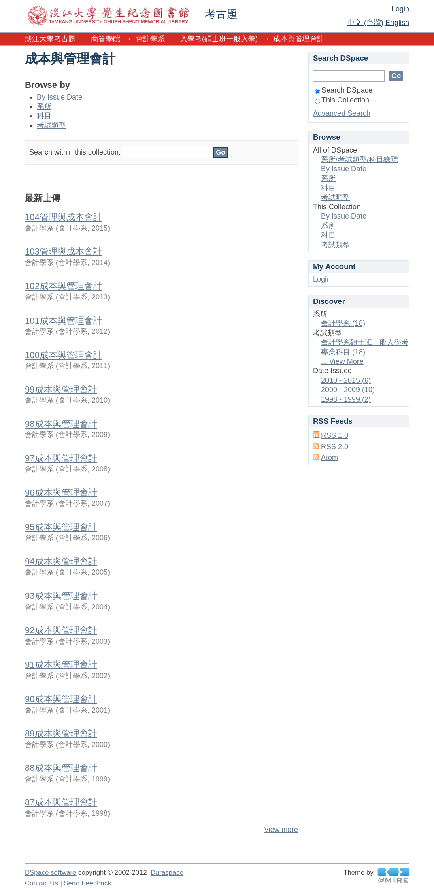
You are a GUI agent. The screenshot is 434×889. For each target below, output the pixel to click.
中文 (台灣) (365, 23)
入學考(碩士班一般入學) (219, 39)
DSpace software (50, 872)
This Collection (342, 100)
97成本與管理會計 (61, 458)
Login (400, 9)
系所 (44, 106)
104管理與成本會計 (63, 217)
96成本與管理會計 (61, 493)
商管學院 (105, 39)
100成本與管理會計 (63, 355)
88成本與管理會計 (61, 768)
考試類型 (51, 125)
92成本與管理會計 (61, 630)
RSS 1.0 (334, 435)
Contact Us (41, 883)
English (397, 23)
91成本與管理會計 (61, 665)
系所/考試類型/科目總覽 (359, 159)
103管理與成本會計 (63, 251)
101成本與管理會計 (63, 321)
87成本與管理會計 (61, 802)
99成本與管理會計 (61, 389)
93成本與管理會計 (61, 596)
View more (281, 829)
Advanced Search (341, 113)
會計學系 (150, 39)
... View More (342, 361)
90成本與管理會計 (61, 699)
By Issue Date (59, 97)
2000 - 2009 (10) (348, 390)
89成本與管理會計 (61, 733)
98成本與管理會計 (61, 424)
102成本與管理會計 (63, 286)
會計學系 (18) (343, 323)
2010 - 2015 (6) (346, 380)
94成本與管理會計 (61, 561)
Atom (329, 458)
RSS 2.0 (334, 447)
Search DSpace (343, 90)
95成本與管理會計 (61, 527)
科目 (44, 116)
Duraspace (167, 872)
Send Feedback (87, 883)
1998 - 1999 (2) (346, 399)
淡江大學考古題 (50, 39)
